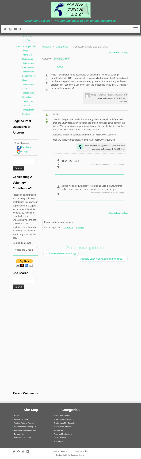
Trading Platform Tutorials (24, 423)
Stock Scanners (60, 438)
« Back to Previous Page (118, 53)
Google (24, 151)
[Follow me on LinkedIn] (21, 29)
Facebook (26, 147)
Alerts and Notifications (63, 434)
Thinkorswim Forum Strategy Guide (29, 76)
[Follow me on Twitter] (6, 29)
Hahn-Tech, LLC (67, 451)
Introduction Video (21, 419)
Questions (46, 47)
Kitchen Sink (59, 430)
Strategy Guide (62, 47)
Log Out (26, 40)
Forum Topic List (27, 46)
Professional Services (22, 438)
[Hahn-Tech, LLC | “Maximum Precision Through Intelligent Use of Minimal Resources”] (70, 10)
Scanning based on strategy (61, 253)
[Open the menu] (135, 29)
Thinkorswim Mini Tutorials (64, 423)
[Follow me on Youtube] (16, 29)
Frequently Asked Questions (25, 430)
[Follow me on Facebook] (11, 29)
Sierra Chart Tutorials (62, 416)
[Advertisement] (25, 341)
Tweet (60, 66)
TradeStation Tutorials (62, 427)
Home (16, 416)
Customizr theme (77, 455)
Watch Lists (58, 441)
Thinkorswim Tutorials (62, 419)
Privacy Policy (19, 434)
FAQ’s (25, 50)
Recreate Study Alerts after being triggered (102, 258)
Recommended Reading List (25, 427)
